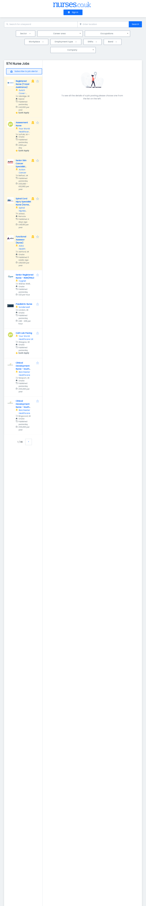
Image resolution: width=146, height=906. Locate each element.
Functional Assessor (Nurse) (21, 239)
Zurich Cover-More (22, 93)
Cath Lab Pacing (24, 333)
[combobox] (41, 24)
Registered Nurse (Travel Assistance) (22, 84)
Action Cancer (22, 171)
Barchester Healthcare (24, 373)
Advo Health (22, 247)
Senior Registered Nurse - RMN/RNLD (25, 276)
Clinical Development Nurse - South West (23, 367)
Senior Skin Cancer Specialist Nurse (21, 165)
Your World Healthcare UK (24, 131)
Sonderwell (24, 307)
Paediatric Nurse (24, 304)
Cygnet (22, 280)
